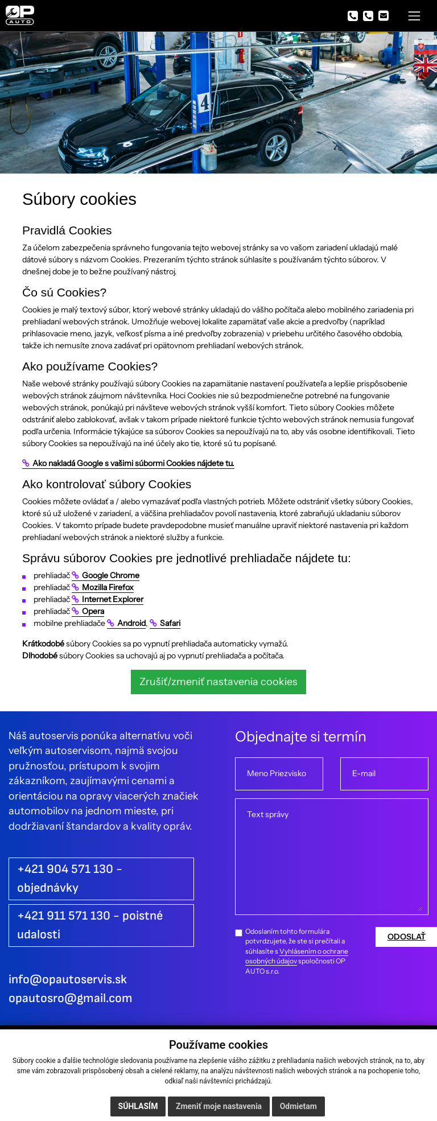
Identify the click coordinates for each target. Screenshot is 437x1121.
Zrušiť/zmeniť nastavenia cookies (218, 681)
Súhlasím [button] (138, 1106)
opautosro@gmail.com (71, 998)
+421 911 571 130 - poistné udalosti (90, 925)
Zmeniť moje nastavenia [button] (219, 1106)
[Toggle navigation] (414, 16)
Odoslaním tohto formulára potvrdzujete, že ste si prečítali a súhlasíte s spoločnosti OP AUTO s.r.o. (296, 951)
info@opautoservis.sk (68, 979)
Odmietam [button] (298, 1106)
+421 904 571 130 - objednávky (69, 879)
